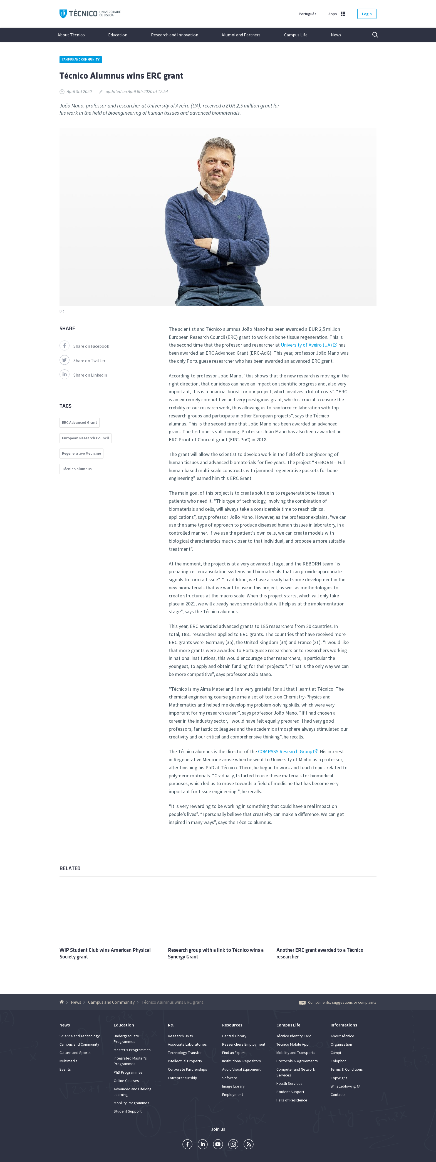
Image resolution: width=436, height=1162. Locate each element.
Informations (344, 1025)
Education (117, 34)
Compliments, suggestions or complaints (337, 1002)
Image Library (233, 1086)
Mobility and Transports (295, 1052)
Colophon (338, 1060)
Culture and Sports (75, 1052)
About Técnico (71, 34)
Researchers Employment (243, 1044)
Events (65, 1069)
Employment (232, 1094)
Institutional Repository (241, 1060)
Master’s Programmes (132, 1049)
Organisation (341, 1044)
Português (307, 13)
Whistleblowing (343, 1086)
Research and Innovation (174, 34)
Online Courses (126, 1080)
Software (229, 1077)
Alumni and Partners (241, 34)
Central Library (234, 1035)
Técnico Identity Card (293, 1035)
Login (367, 13)
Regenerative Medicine (81, 453)
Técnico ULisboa (90, 14)
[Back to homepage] (62, 1002)
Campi (336, 1052)
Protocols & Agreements (297, 1060)
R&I (171, 1025)
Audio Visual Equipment (241, 1069)
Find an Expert (234, 1052)
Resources (232, 1025)
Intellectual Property (185, 1060)
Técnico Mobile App (292, 1044)
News (336, 34)
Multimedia (69, 1060)
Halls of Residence (291, 1100)
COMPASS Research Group (285, 751)
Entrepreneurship (182, 1077)
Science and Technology (80, 1035)
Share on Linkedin (83, 374)
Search (372, 35)
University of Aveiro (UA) (306, 345)
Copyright (339, 1077)
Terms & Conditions (347, 1069)
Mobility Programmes (131, 1102)
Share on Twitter (82, 360)
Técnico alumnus (77, 468)
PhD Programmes (128, 1072)
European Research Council (85, 437)
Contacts (338, 1094)
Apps (332, 13)
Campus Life (296, 34)
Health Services (289, 1083)
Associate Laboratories (187, 1044)
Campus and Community (81, 59)
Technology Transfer (185, 1052)
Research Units (180, 1035)
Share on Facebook (84, 346)
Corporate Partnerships (187, 1069)
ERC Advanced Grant (79, 422)
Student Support (128, 1111)
